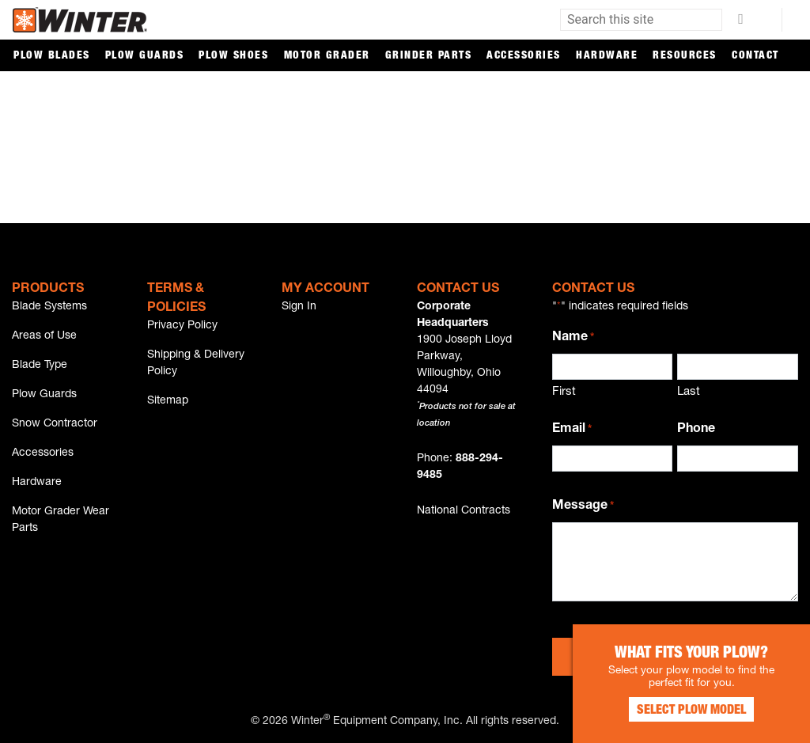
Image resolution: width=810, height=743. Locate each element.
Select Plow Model (691, 711)
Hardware (607, 56)
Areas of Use (44, 336)
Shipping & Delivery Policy (195, 363)
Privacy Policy (182, 326)
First (564, 392)
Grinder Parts (428, 56)
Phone (696, 429)
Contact (755, 56)
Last (688, 392)
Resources (685, 56)
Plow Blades (51, 56)
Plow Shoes (233, 56)
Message (583, 507)
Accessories (523, 56)
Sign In (299, 307)
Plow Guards (144, 56)
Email (572, 430)
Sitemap (167, 401)
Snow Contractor (54, 424)
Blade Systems (49, 307)
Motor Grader (327, 56)
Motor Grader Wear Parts (60, 520)
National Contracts (463, 511)
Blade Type (39, 365)
